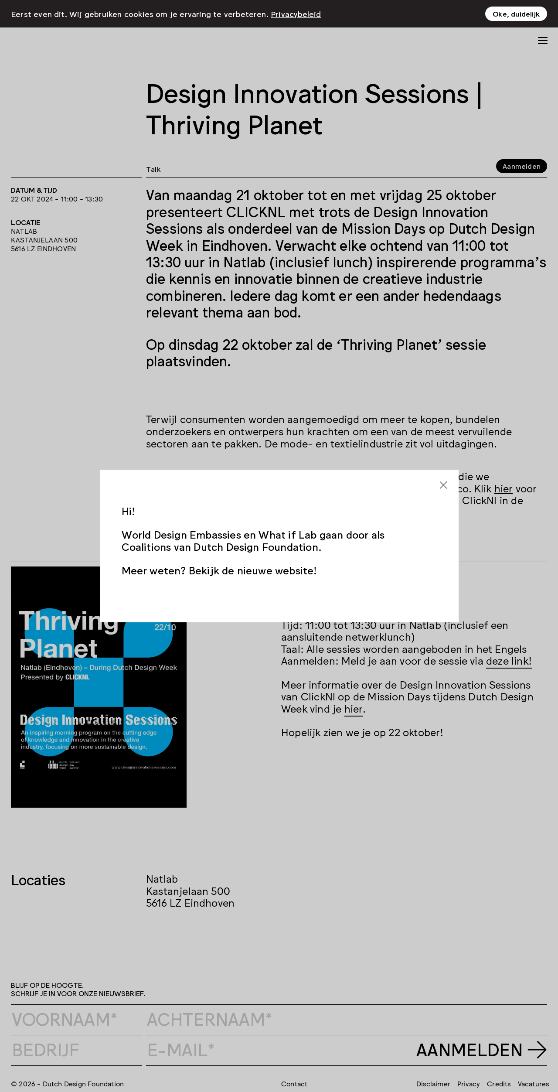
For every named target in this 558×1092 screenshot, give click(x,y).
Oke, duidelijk (516, 13)
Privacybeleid (296, 13)
